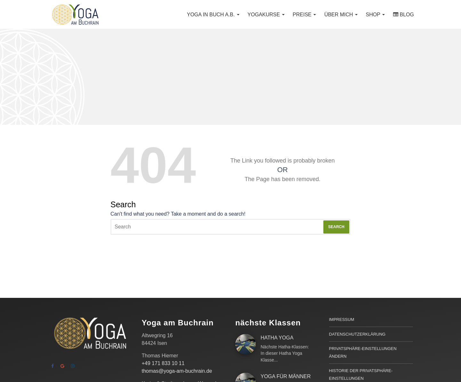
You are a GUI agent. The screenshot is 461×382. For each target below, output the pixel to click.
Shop (375, 14)
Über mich (341, 14)
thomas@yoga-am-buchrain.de (177, 371)
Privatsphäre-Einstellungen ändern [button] (363, 352)
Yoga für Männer (286, 376)
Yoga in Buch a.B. (213, 14)
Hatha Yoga (277, 337)
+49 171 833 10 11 (163, 363)
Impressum (341, 319)
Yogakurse (266, 14)
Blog (407, 14)
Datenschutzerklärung (357, 334)
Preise (304, 14)
